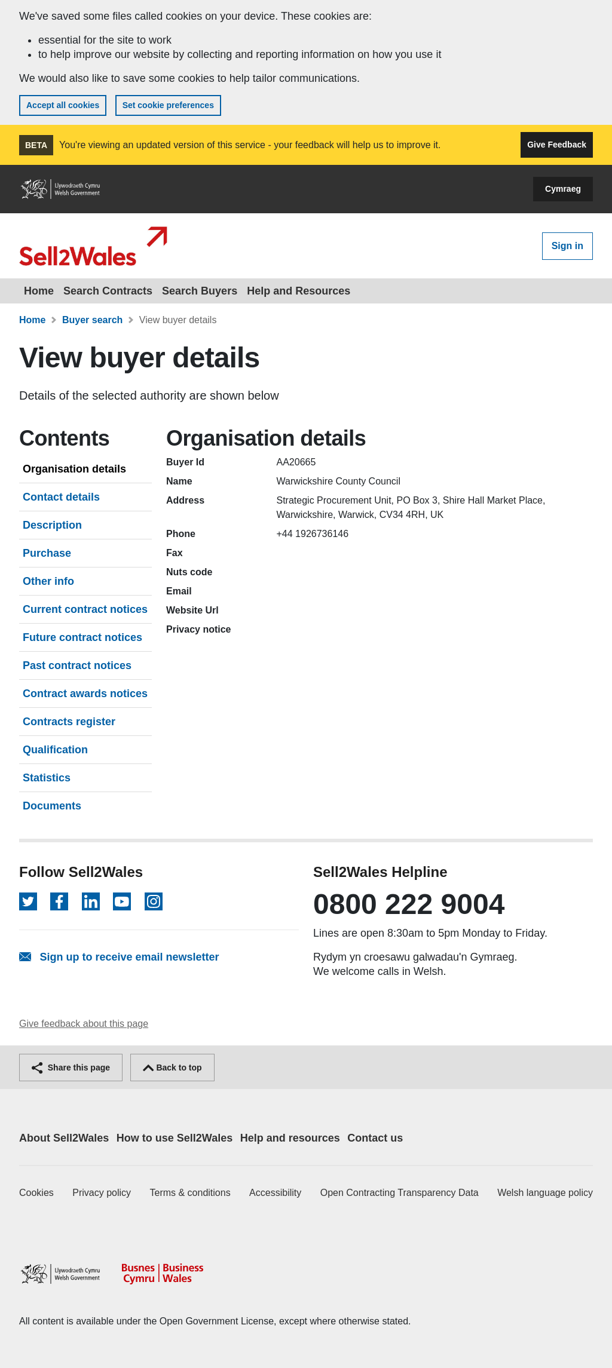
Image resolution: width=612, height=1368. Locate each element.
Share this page (71, 1067)
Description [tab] (52, 525)
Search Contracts (107, 291)
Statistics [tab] (47, 778)
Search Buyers (199, 291)
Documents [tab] (52, 806)
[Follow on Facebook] (59, 901)
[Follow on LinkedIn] (91, 901)
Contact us (375, 1138)
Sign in (567, 246)
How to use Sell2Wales (174, 1138)
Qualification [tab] (55, 750)
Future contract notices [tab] (82, 637)
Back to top (172, 1067)
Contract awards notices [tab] (85, 694)
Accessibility (275, 1193)
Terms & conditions (190, 1193)
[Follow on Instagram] (154, 901)
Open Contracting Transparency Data (399, 1193)
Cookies (36, 1193)
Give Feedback (556, 144)
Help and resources (290, 1138)
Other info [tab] (48, 581)
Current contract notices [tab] (85, 609)
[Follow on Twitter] (28, 901)
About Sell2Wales (64, 1138)
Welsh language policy (545, 1193)
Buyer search (92, 320)
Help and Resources (298, 291)
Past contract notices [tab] (77, 665)
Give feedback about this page (83, 1024)
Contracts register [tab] (69, 722)
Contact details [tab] (61, 497)
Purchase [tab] (47, 553)
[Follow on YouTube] (122, 901)
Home (39, 291)
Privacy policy (101, 1193)
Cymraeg (563, 189)
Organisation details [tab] (74, 469)
